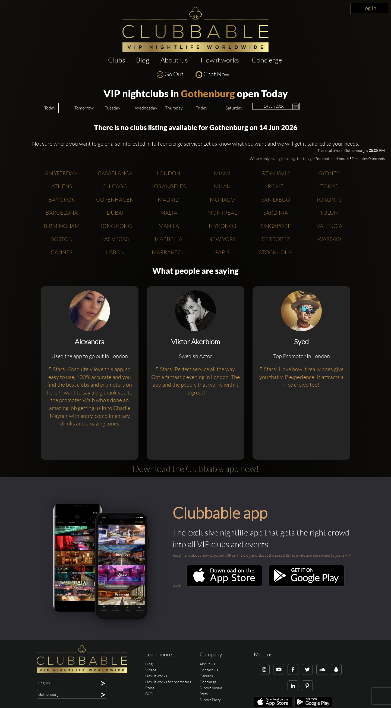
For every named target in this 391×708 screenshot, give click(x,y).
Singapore (276, 226)
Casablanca (115, 173)
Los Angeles (169, 186)
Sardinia (275, 212)
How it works (220, 60)
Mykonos (222, 226)
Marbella (168, 239)
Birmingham (62, 226)
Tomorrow (84, 108)
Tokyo (329, 186)
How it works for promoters (168, 681)
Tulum (329, 212)
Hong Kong (115, 226)
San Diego (275, 199)
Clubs (116, 60)
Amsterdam (61, 173)
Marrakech (168, 252)
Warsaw (329, 239)
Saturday (234, 108)
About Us (174, 60)
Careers (206, 675)
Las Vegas (115, 239)
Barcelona (62, 212)
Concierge (267, 60)
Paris (222, 252)
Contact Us (209, 670)
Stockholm (275, 252)
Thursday (174, 108)
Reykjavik (276, 173)
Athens (61, 186)
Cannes (61, 252)
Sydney (329, 173)
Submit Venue (211, 687)
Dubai (115, 212)
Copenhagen (115, 199)
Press (149, 687)
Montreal (222, 212)
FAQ (149, 693)
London (168, 173)
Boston (61, 239)
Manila (169, 226)
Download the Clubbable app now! (196, 468)
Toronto (329, 199)
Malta (168, 212)
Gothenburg (208, 93)
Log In (369, 8)
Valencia (329, 226)
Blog (142, 60)
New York (222, 239)
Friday (201, 108)
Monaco (222, 199)
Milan (222, 186)
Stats (204, 693)
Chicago (115, 186)
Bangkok (61, 199)
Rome (276, 186)
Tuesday (112, 108)
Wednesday (146, 108)
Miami (222, 173)
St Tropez (276, 239)
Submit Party (210, 699)
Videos (150, 670)
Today (49, 108)
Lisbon (115, 252)
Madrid (168, 199)
